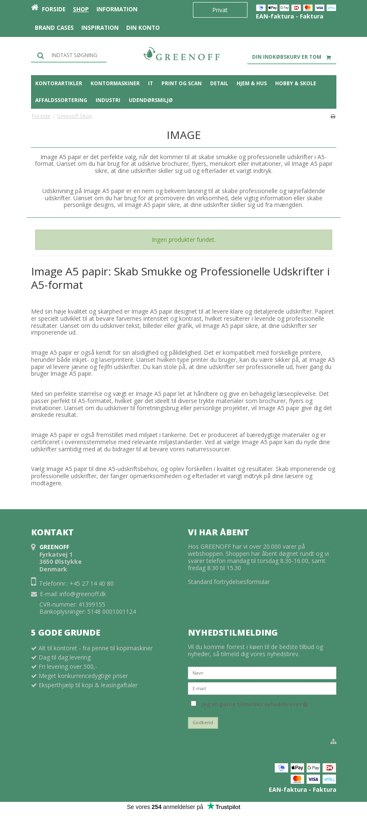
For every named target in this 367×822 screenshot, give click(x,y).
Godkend (203, 722)
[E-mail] (262, 688)
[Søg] (69, 55)
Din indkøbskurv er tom (294, 57)
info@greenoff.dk (83, 594)
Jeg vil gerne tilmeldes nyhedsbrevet (255, 703)
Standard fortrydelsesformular (229, 582)
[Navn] (262, 672)
